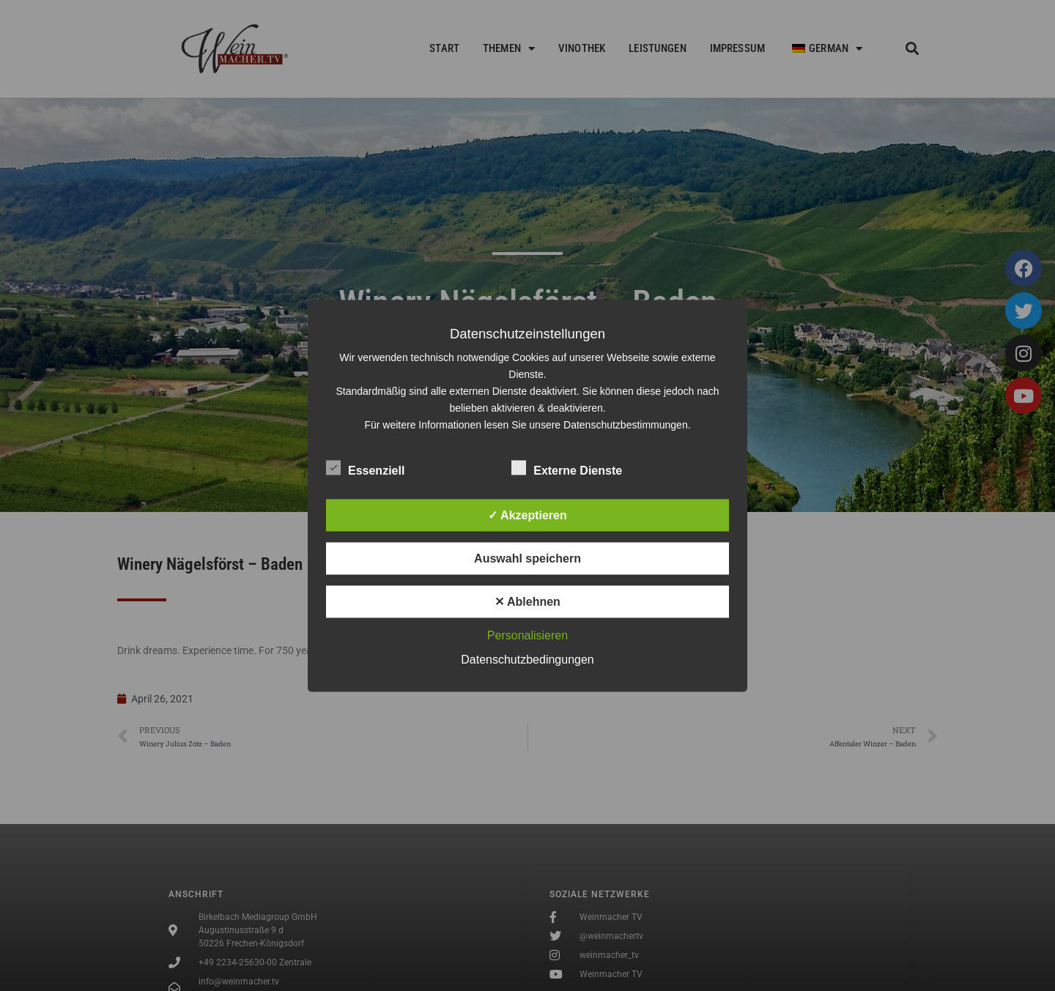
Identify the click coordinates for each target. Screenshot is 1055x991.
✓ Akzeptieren (527, 514)
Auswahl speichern (527, 558)
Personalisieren (527, 634)
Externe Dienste (566, 467)
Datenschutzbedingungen (527, 659)
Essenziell (365, 467)
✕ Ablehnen (527, 601)
